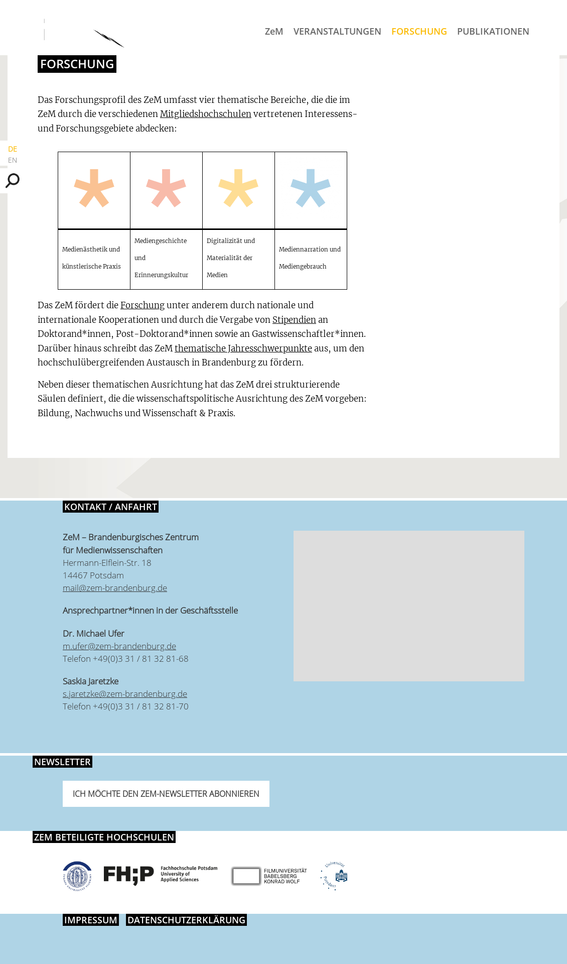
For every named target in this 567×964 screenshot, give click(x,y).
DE (12, 149)
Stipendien (294, 319)
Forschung (419, 31)
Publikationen (493, 31)
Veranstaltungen (337, 31)
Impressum (90, 920)
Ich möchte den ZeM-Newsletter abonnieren (166, 793)
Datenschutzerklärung (186, 920)
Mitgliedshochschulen (205, 113)
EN (12, 160)
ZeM (274, 31)
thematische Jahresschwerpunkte (243, 348)
